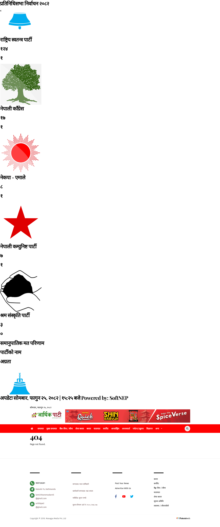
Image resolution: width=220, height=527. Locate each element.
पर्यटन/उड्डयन (138, 429)
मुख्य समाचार (51, 429)
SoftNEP (119, 397)
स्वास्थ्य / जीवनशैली (161, 506)
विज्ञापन (149, 429)
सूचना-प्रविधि (159, 502)
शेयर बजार (79, 429)
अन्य (157, 429)
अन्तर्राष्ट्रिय (115, 429)
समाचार (41, 429)
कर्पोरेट (105, 429)
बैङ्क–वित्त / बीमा (160, 488)
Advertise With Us (123, 489)
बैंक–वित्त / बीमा (66, 429)
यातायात (97, 429)
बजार (89, 429)
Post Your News (122, 484)
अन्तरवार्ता (126, 429)
